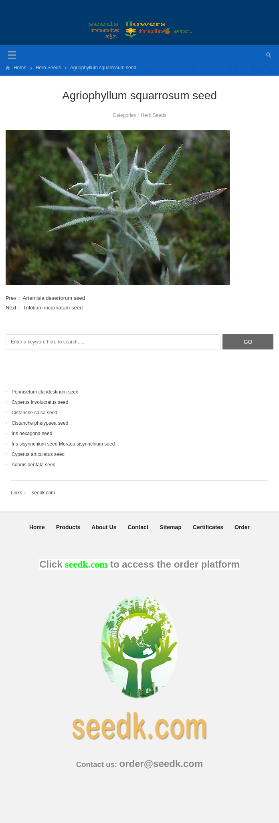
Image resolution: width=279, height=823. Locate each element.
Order (242, 527)
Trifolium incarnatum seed (53, 308)
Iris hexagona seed (32, 433)
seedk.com (43, 493)
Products (68, 527)
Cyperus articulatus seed (38, 454)
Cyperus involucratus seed (40, 402)
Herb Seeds (48, 67)
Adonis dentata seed (33, 465)
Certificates (208, 527)
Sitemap (170, 527)
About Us (103, 527)
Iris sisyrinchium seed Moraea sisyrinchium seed (63, 444)
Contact (137, 527)
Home (20, 67)
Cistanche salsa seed (34, 413)
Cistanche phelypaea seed (40, 423)
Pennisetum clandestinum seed (45, 392)
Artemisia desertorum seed (54, 298)
